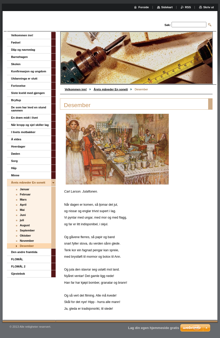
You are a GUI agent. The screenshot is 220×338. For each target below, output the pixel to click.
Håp (13, 168)
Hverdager (18, 146)
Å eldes (16, 139)
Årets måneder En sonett (111, 89)
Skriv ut (208, 7)
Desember (27, 245)
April (23, 204)
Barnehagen (19, 56)
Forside (143, 7)
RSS (188, 7)
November (27, 240)
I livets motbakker (23, 132)
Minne (15, 175)
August (25, 225)
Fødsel (15, 42)
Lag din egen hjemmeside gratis (153, 328)
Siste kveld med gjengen (28, 92)
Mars (23, 199)
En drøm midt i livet (24, 117)
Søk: (168, 25)
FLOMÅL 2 (18, 266)
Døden (15, 153)
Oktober (25, 235)
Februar (25, 194)
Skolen (16, 64)
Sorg (14, 160)
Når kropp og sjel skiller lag (30, 124)
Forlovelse (18, 85)
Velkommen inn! (76, 89)
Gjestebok (18, 273)
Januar (24, 189)
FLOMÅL (17, 259)
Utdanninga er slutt (24, 78)
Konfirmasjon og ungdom (28, 71)
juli (22, 220)
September (27, 230)
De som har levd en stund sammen (28, 109)
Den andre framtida (24, 252)
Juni (23, 214)
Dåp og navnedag (23, 49)
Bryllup (16, 100)
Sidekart (167, 7)
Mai (22, 209)
